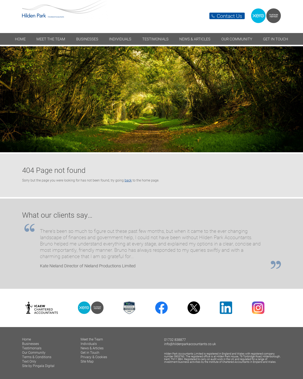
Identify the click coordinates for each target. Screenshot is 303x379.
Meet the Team (50, 38)
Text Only (29, 361)
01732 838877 (175, 340)
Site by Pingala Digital (38, 365)
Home (20, 38)
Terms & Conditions (36, 357)
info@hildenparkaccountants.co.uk (190, 344)
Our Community (236, 38)
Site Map (87, 361)
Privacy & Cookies (94, 357)
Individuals (120, 38)
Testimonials (155, 38)
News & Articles (194, 38)
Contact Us (229, 16)
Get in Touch (275, 38)
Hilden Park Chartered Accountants (151, 14)
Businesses (87, 38)
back (128, 180)
